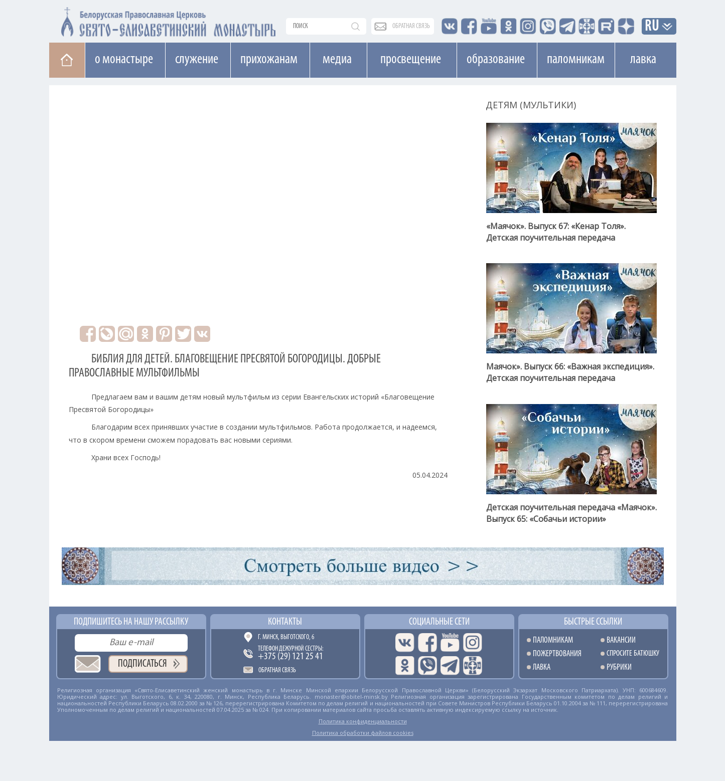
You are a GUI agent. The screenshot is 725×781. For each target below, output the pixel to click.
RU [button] (652, 27)
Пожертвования (557, 654)
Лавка (643, 60)
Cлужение (196, 60)
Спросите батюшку (633, 654)
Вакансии (621, 640)
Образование (496, 60)
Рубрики (619, 667)
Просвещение (410, 60)
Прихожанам (269, 60)
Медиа (337, 60)
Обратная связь (277, 670)
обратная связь (411, 26)
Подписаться (142, 664)
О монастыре (124, 60)
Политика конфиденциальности (363, 721)
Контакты (285, 622)
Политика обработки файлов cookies (362, 732)
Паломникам (576, 60)
